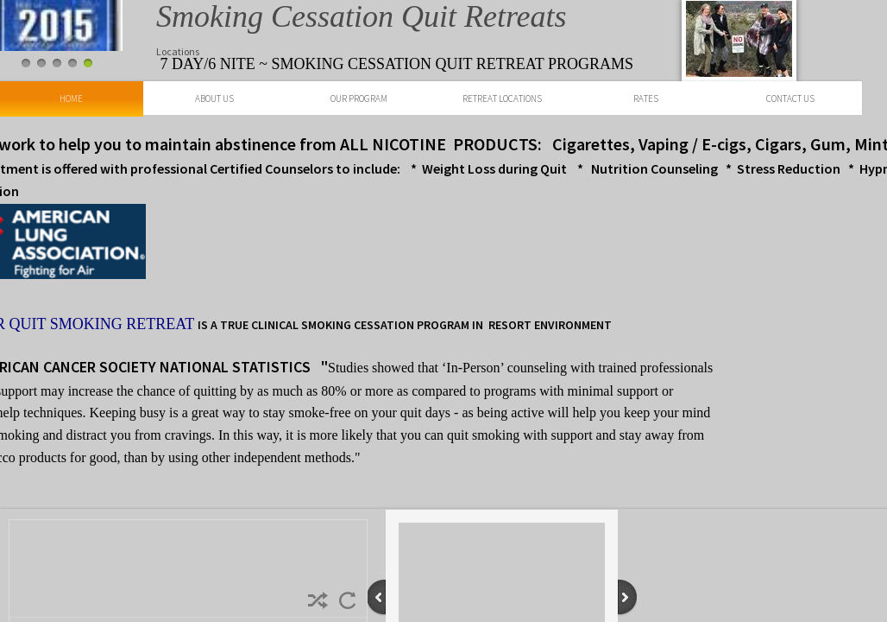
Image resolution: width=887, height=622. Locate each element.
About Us (214, 98)
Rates (645, 98)
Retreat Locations (502, 98)
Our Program (358, 98)
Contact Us (790, 98)
